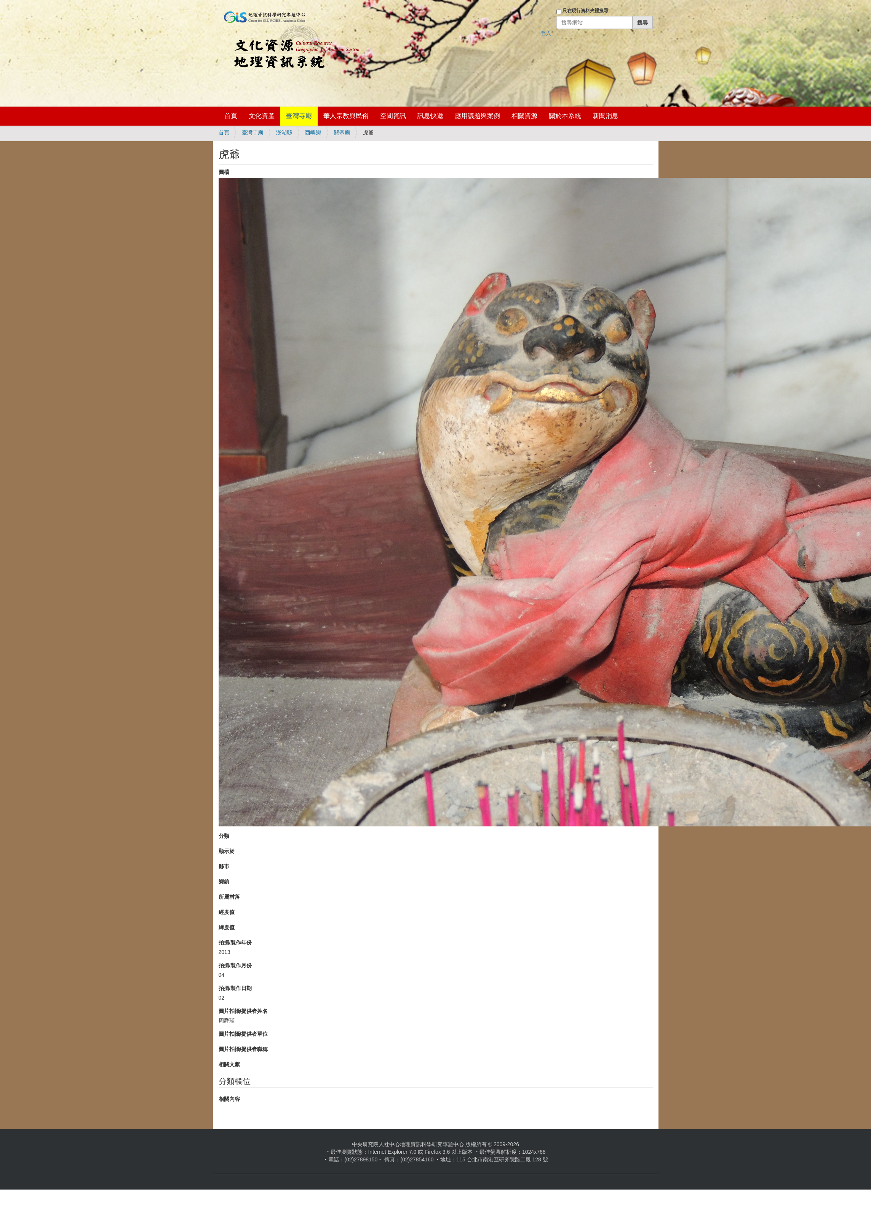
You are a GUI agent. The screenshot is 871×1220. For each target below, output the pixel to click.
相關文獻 (229, 1064)
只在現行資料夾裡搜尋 (585, 10)
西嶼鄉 (313, 132)
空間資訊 (393, 116)
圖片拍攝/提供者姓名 (243, 1011)
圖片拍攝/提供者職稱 (243, 1049)
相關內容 (229, 1099)
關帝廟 (342, 132)
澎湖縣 (284, 132)
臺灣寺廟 (299, 116)
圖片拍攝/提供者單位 (243, 1034)
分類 (224, 836)
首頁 (230, 116)
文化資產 (262, 116)
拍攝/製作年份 (235, 942)
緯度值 (227, 927)
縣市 (224, 866)
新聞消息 (605, 116)
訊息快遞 (430, 116)
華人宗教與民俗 (346, 116)
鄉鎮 (224, 882)
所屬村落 (229, 897)
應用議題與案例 (477, 116)
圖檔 (224, 172)
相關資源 (524, 116)
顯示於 (227, 851)
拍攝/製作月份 (235, 965)
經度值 (227, 912)
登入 (545, 33)
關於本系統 (565, 116)
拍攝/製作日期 (235, 988)
